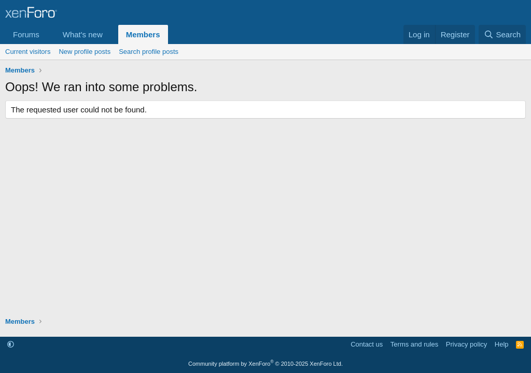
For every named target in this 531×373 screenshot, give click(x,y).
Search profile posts (148, 51)
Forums (26, 34)
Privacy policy (466, 344)
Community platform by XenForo (265, 364)
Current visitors (27, 51)
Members (143, 34)
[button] (47, 34)
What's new (83, 34)
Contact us (367, 344)
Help (502, 344)
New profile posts (84, 51)
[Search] (502, 34)
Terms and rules (414, 344)
